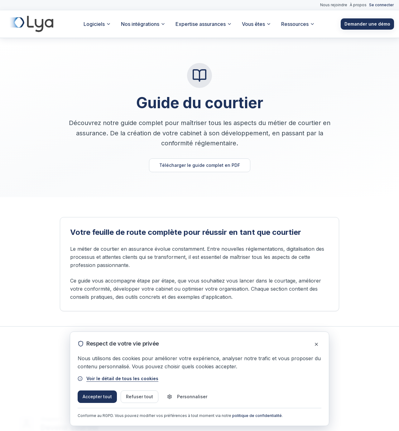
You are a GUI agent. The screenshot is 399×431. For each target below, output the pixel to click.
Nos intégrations (143, 24)
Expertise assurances (203, 24)
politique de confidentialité (257, 415)
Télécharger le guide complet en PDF (199, 165)
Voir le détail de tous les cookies (118, 378)
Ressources (298, 24)
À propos (358, 4)
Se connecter (381, 4)
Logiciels (97, 24)
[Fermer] (316, 344)
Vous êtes (256, 24)
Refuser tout (139, 396)
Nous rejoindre (333, 4)
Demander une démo (367, 24)
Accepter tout (97, 396)
